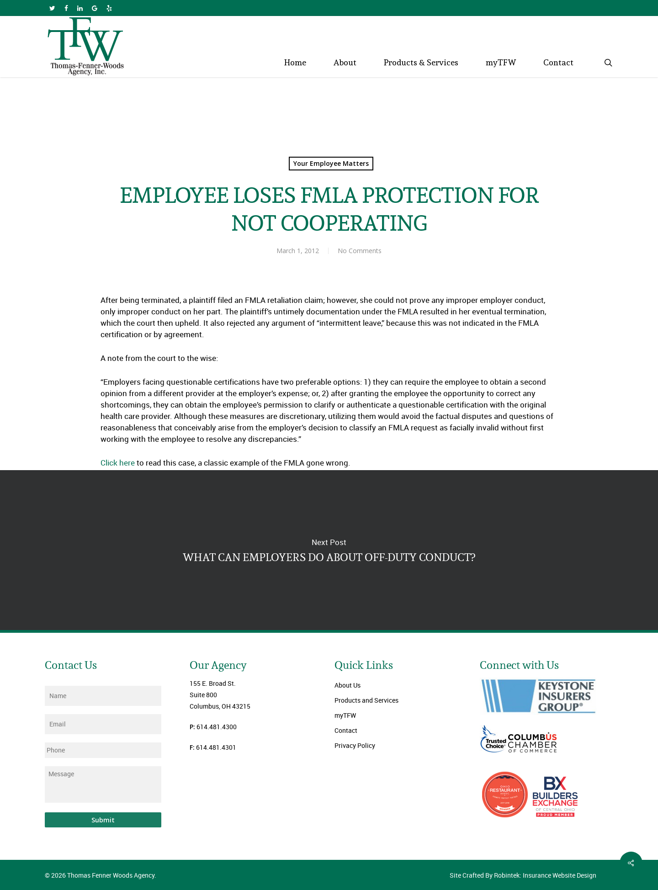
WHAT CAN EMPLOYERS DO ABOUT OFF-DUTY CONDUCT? (329, 550)
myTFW (345, 715)
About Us (347, 685)
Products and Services (366, 700)
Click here (118, 462)
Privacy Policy (354, 745)
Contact (345, 730)
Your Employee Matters (331, 163)
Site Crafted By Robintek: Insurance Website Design (523, 875)
